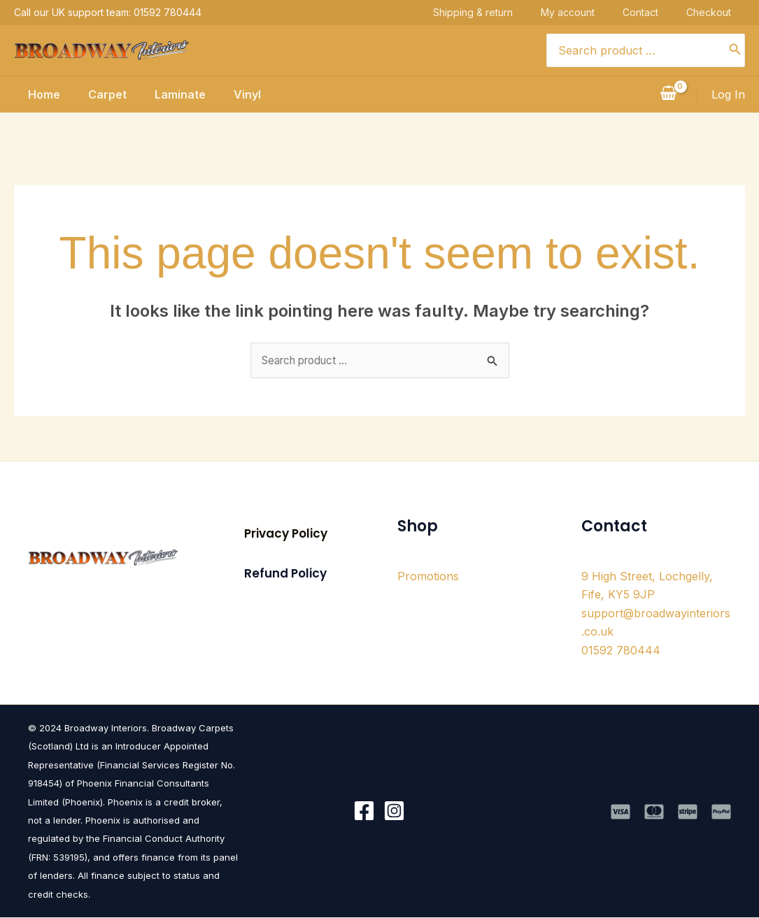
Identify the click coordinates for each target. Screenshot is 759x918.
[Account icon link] (728, 94)
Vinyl (250, 94)
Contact (654, 12)
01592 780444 (620, 651)
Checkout (722, 12)
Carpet (99, 94)
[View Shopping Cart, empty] (668, 94)
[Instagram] (394, 812)
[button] (286, 534)
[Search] (735, 50)
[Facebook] (364, 812)
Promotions (428, 577)
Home (30, 94)
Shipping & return (487, 12)
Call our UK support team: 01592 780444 (107, 12)
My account (582, 12)
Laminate (177, 94)
